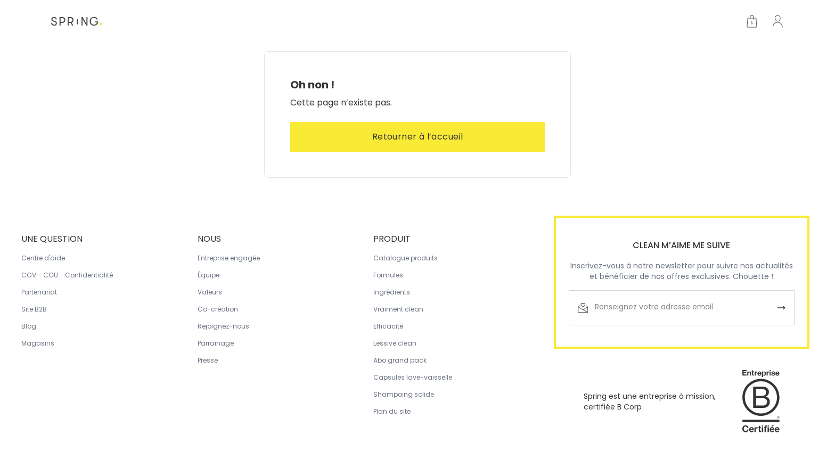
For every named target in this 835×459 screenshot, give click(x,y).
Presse (208, 360)
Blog (28, 326)
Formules (388, 275)
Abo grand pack (400, 360)
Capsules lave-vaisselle (412, 377)
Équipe (208, 275)
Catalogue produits (405, 258)
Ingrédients (391, 292)
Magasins (37, 343)
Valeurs (210, 292)
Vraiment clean (398, 309)
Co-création (218, 309)
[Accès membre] (777, 21)
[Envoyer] (781, 308)
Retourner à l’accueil (417, 136)
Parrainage (216, 343)
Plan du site (392, 411)
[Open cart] (752, 21)
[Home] (76, 21)
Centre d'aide (43, 258)
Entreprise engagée (229, 258)
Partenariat (39, 292)
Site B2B (34, 309)
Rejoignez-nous (223, 326)
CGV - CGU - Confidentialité (67, 275)
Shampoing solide (403, 394)
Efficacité (388, 326)
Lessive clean (394, 343)
